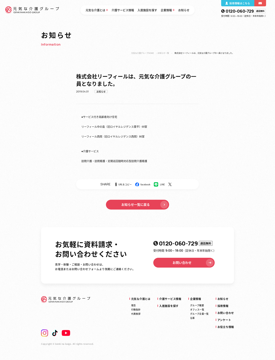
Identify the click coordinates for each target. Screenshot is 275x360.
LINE (162, 184)
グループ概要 (197, 305)
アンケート (224, 320)
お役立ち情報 (225, 327)
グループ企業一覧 (199, 313)
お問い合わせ (193, 262)
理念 (133, 305)
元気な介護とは (95, 10)
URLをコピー (125, 184)
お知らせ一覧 (163, 53)
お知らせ (183, 10)
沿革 (192, 317)
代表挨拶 (135, 313)
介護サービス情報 (123, 10)
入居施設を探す (147, 10)
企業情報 (166, 10)
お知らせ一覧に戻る (145, 204)
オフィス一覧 (197, 309)
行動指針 (135, 309)
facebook (145, 184)
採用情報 (223, 306)
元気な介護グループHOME (142, 53)
